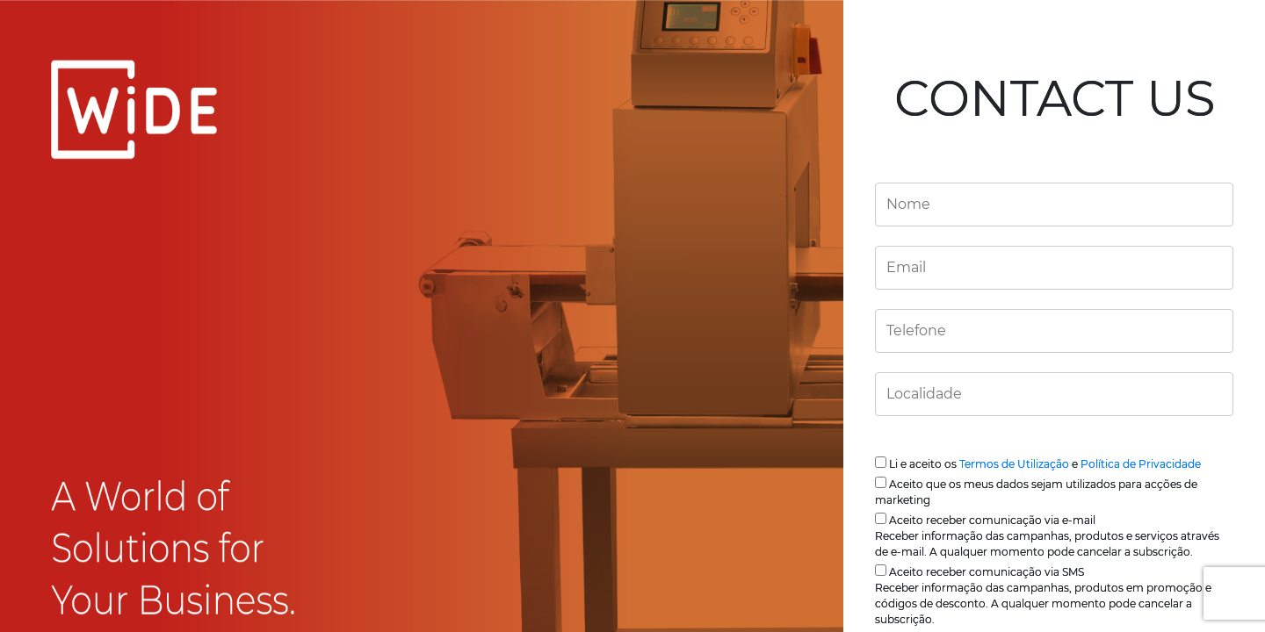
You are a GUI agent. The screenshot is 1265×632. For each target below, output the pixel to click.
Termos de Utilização (1014, 463)
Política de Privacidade (1141, 463)
